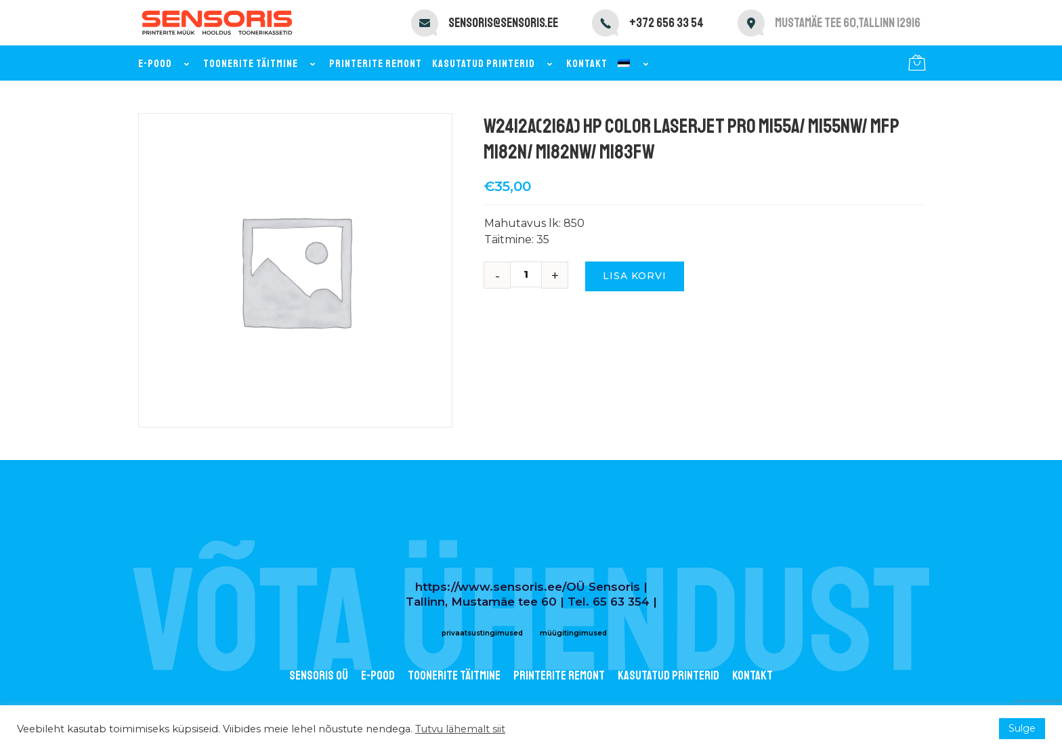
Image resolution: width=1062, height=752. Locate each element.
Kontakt (587, 63)
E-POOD (378, 675)
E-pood (165, 63)
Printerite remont (375, 63)
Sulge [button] (1022, 728)
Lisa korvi (634, 276)
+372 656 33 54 (666, 23)
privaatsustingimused (482, 633)
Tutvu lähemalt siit (460, 729)
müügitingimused (573, 633)
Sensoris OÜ (318, 675)
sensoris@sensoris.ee (503, 23)
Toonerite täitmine (261, 63)
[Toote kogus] (531, 274)
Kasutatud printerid (494, 63)
